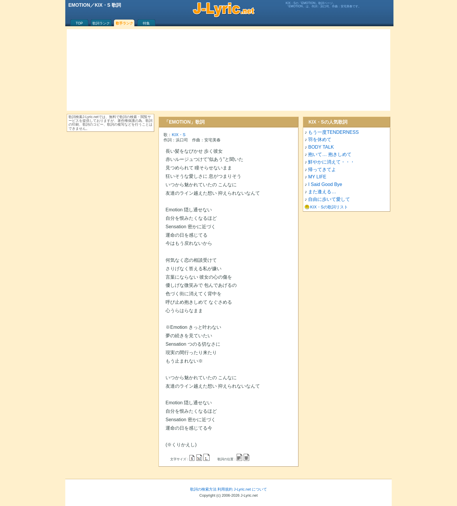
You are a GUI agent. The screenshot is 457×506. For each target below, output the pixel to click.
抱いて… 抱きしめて (329, 154)
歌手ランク (124, 23)
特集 (146, 23)
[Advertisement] (228, 70)
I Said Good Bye (325, 184)
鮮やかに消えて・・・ (331, 161)
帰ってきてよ (322, 169)
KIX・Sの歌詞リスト (329, 207)
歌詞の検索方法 (203, 489)
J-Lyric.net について (250, 489)
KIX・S (178, 134)
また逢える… (322, 191)
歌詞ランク (101, 23)
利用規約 (225, 489)
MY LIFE (317, 176)
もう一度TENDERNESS (333, 132)
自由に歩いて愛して (329, 199)
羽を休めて (319, 139)
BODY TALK (321, 147)
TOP (79, 23)
